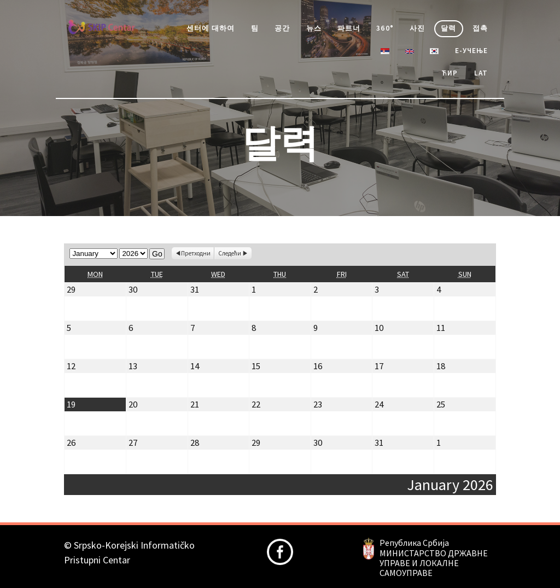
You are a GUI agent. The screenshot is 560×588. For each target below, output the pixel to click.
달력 (448, 28)
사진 (417, 28)
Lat (481, 73)
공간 (282, 28)
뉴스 (314, 28)
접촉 (480, 28)
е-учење (471, 50)
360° (384, 28)
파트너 (348, 28)
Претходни (196, 253)
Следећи (229, 253)
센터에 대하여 (210, 28)
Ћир (449, 73)
